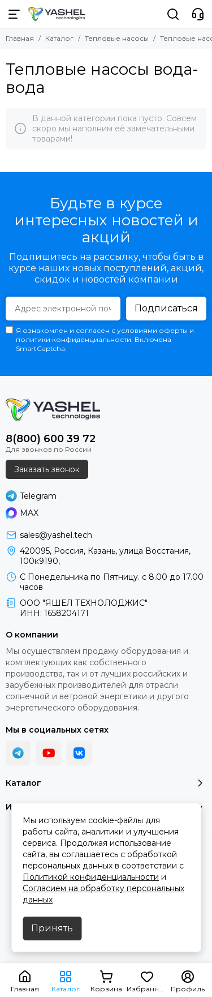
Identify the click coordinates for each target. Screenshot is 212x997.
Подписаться (166, 308)
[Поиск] (173, 14)
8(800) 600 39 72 (51, 439)
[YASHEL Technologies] (56, 14)
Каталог (59, 38)
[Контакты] (197, 14)
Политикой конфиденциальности (91, 877)
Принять (52, 928)
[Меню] (14, 14)
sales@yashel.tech (56, 535)
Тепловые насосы (117, 38)
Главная (20, 38)
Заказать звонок (47, 469)
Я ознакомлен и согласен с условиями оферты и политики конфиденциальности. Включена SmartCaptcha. (100, 339)
